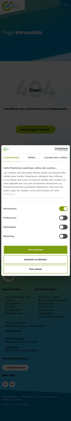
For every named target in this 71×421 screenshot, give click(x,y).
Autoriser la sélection (35, 259)
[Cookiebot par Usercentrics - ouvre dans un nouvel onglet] (55, 149)
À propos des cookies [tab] (56, 157)
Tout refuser (35, 269)
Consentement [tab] (11, 157)
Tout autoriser (35, 249)
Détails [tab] (31, 157)
